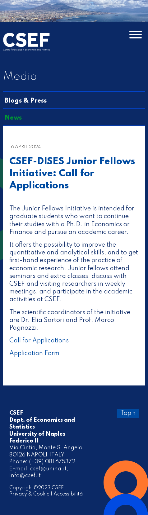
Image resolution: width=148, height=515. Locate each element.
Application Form (34, 353)
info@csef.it (25, 475)
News (13, 118)
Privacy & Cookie (29, 494)
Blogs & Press (26, 101)
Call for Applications (39, 341)
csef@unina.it (48, 469)
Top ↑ (128, 413)
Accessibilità (68, 494)
